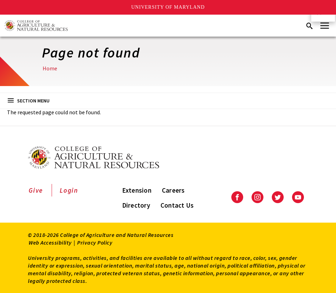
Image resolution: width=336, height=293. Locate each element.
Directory (136, 205)
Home (50, 68)
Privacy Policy (94, 242)
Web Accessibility (50, 242)
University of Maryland (168, 7)
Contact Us (177, 205)
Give (36, 190)
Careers (173, 190)
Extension (136, 190)
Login (69, 190)
